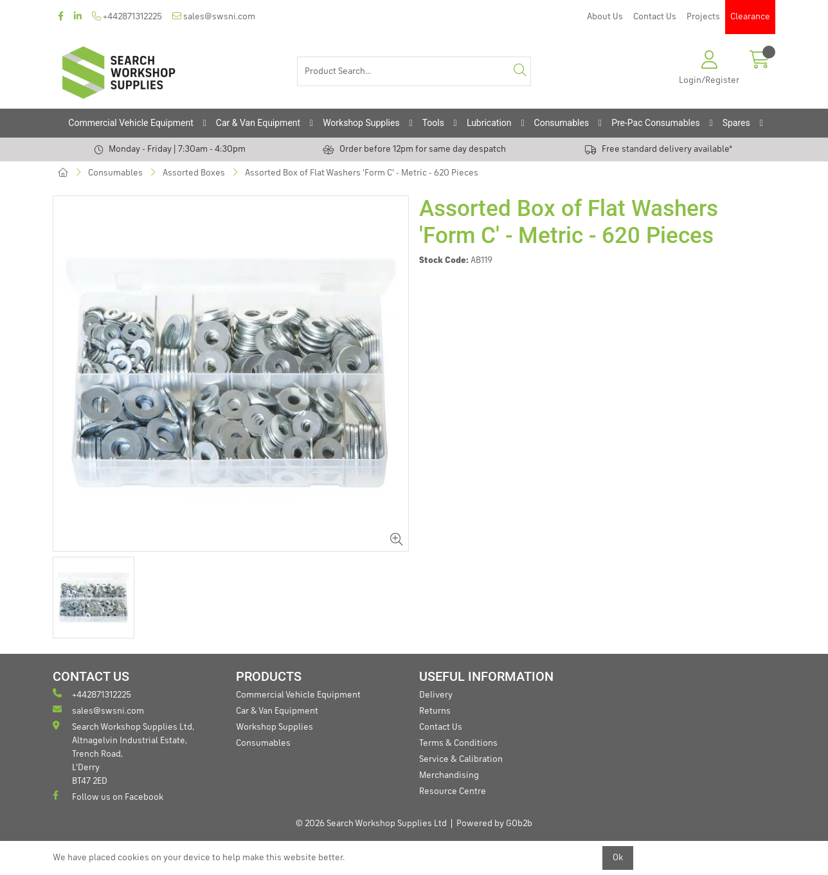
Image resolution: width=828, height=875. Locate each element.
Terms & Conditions (458, 743)
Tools (433, 123)
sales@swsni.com (213, 16)
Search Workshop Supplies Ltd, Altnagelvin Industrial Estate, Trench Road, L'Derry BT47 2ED (123, 753)
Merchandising (449, 775)
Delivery (436, 694)
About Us (605, 16)
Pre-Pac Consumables (655, 123)
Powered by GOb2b (494, 823)
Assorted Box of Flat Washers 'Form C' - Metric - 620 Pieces (361, 172)
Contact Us (654, 16)
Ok (618, 857)
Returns (435, 711)
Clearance (750, 16)
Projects (703, 16)
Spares (736, 123)
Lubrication (489, 123)
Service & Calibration (461, 759)
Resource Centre (452, 791)
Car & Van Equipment (258, 123)
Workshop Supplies (361, 123)
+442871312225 (127, 16)
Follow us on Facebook (108, 796)
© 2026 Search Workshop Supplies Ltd (371, 823)
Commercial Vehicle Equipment (130, 123)
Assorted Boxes (194, 172)
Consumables (562, 123)
